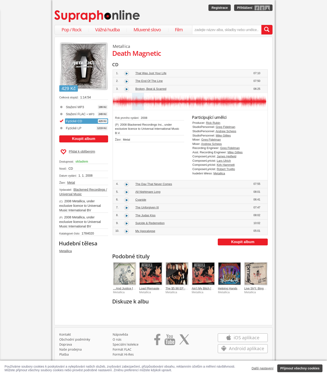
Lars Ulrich (224, 160)
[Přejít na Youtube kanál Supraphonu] (169, 341)
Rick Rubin (213, 123)
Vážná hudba (107, 30)
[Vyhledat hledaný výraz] (266, 29)
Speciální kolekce (126, 344)
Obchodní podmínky (74, 339)
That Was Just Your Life (150, 73)
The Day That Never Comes (153, 184)
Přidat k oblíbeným (77, 152)
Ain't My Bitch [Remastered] (210, 288)
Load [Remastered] (151, 288)
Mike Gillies (223, 135)
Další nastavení (263, 368)
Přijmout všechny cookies (300, 368)
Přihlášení (244, 8)
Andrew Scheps (226, 131)
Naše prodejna (70, 349)
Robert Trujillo (226, 169)
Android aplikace (242, 348)
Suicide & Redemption (150, 223)
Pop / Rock (72, 30)
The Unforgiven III (147, 207)
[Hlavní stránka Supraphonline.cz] (97, 16)
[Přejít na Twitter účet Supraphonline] (184, 341)
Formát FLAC (122, 349)
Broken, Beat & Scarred (150, 88)
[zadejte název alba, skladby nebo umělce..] (226, 29)
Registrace (219, 8)
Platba (64, 354)
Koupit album (83, 139)
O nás (117, 339)
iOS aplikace (242, 337)
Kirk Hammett (226, 164)
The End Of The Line (149, 81)
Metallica (65, 251)
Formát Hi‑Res (123, 354)
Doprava (65, 344)
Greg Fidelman (225, 127)
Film (179, 30)
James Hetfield (226, 156)
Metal (71, 182)
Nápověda (120, 334)
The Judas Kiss (145, 215)
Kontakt (65, 334)
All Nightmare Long (148, 191)
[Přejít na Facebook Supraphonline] (157, 341)
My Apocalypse (145, 231)
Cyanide (140, 199)
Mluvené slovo (147, 30)
